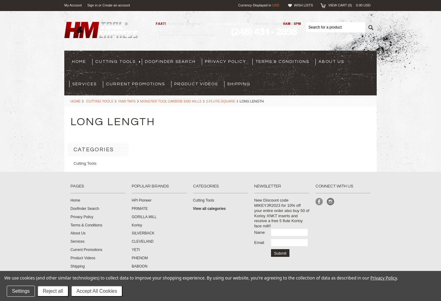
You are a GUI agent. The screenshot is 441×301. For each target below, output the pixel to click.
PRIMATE (140, 208)
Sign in (92, 5)
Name (259, 232)
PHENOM (140, 258)
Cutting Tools (99, 101)
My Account (73, 5)
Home (75, 101)
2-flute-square (220, 101)
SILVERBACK (143, 233)
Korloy (137, 225)
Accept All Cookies (97, 291)
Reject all (53, 291)
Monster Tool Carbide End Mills (171, 101)
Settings (21, 291)
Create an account (116, 5)
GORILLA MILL (144, 217)
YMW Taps (127, 101)
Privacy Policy (383, 278)
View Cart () (349, 5)
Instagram (330, 202)
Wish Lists (303, 5)
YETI (136, 250)
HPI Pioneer (142, 200)
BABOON (139, 266)
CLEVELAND (142, 241)
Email (259, 242)
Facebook (319, 202)
